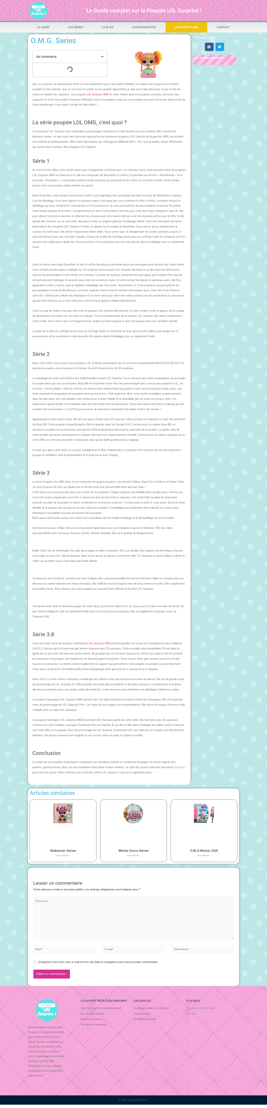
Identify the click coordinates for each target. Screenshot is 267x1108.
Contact (223, 27)
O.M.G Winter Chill (204, 851)
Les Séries (75, 27)
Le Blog (107, 27)
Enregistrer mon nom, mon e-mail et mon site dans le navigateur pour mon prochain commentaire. (98, 965)
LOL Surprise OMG (98, 94)
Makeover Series (63, 851)
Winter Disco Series (133, 851)
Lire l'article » (63, 855)
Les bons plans (186, 27)
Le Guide (43, 27)
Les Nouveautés (144, 27)
